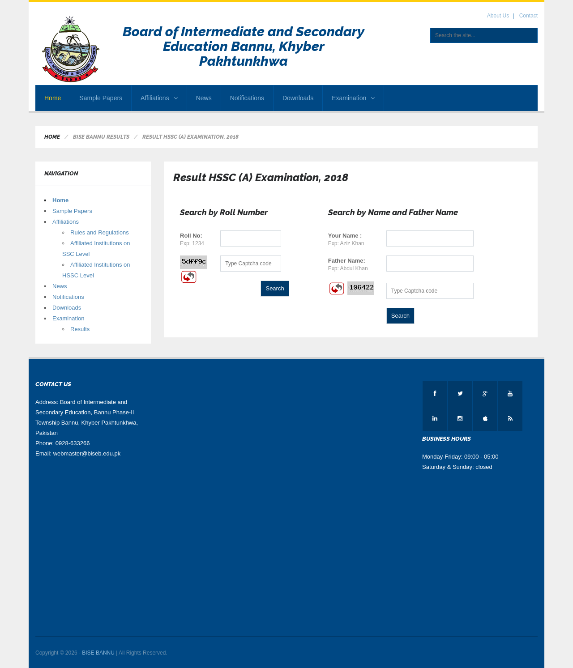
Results (80, 329)
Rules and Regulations (99, 232)
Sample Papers (100, 98)
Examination (353, 98)
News (204, 98)
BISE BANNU (98, 653)
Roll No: (191, 235)
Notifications (247, 98)
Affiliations (159, 98)
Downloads (297, 98)
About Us (498, 16)
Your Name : (345, 235)
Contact (528, 16)
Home (52, 98)
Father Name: (346, 260)
